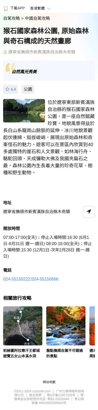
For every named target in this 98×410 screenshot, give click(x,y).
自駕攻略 (12, 18)
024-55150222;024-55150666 (30, 279)
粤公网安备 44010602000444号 (58, 401)
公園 (28, 89)
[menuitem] (13, 6)
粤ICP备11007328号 (61, 395)
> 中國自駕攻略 (35, 18)
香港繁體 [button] (41, 8)
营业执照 (35, 395)
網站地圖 (49, 382)
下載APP (14, 8)
